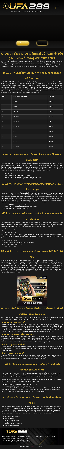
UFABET (31, 446)
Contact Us (47, 436)
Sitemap (53, 436)
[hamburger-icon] (57, 8)
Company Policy (39, 436)
